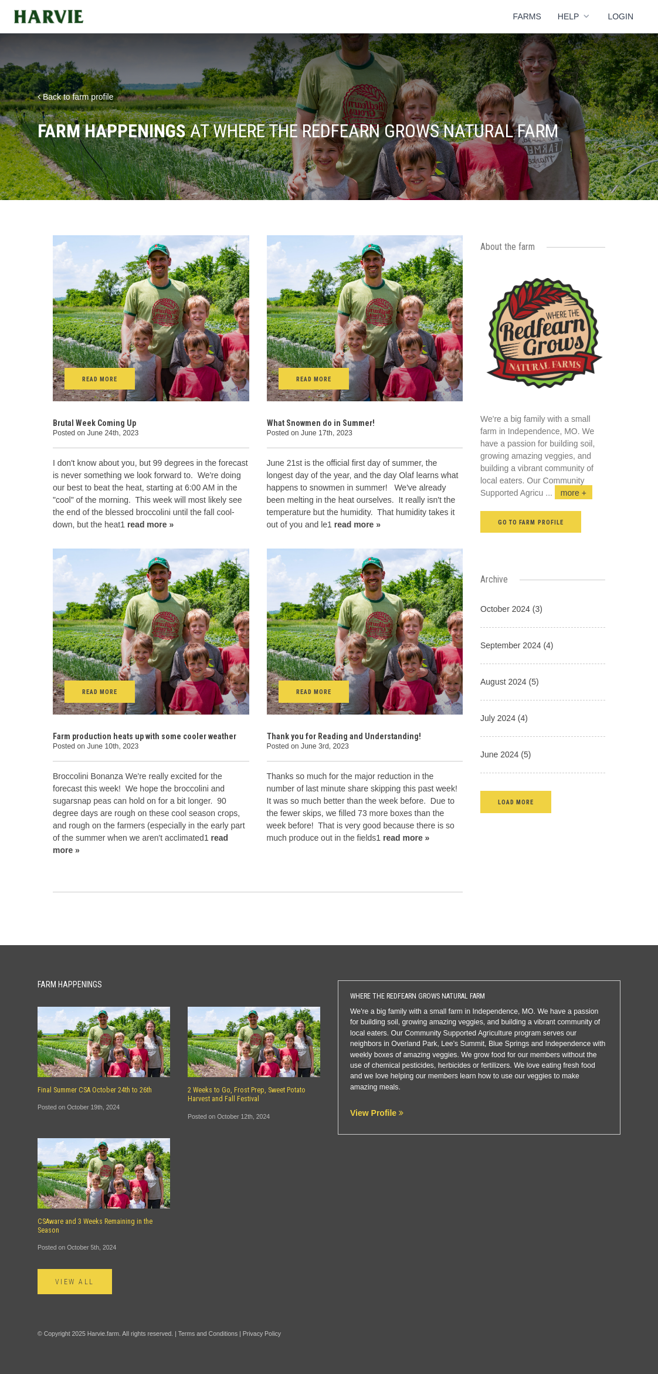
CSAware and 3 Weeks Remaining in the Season (95, 1225)
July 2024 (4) (504, 718)
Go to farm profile (531, 522)
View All (74, 1282)
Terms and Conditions (208, 1333)
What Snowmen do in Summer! (321, 423)
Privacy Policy (262, 1333)
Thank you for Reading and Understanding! (344, 736)
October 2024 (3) (511, 609)
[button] (515, 802)
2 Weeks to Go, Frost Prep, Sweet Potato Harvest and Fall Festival (247, 1094)
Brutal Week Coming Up (94, 423)
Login (620, 16)
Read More (99, 379)
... (568, 492)
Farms (527, 16)
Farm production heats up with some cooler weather (144, 736)
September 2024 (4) (517, 645)
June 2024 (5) (505, 754)
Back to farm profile (76, 96)
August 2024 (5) (509, 681)
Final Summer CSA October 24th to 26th (95, 1090)
